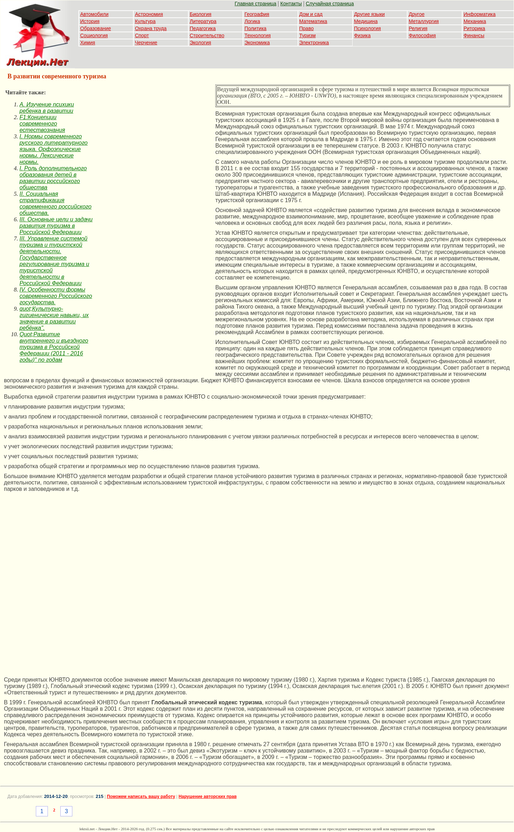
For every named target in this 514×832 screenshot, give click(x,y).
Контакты (291, 3)
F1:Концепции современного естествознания (42, 123)
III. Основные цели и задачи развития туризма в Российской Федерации (56, 225)
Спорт (142, 35)
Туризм (307, 35)
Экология (200, 42)
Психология (367, 28)
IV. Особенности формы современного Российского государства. (56, 296)
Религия (418, 28)
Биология (200, 14)
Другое (416, 14)
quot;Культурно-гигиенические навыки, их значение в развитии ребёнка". (54, 318)
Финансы (474, 35)
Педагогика (203, 28)
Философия (422, 35)
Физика (362, 35)
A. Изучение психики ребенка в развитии (47, 107)
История (89, 21)
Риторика (474, 28)
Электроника (314, 42)
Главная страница (256, 3)
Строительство (207, 35)
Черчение (146, 42)
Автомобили (94, 14)
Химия (87, 42)
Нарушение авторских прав (208, 796)
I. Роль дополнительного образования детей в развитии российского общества (53, 177)
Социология (94, 35)
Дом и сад (311, 14)
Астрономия (149, 14)
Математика (313, 21)
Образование (95, 28)
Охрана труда (150, 28)
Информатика (480, 14)
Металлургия (424, 21)
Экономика (257, 42)
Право (306, 28)
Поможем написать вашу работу (141, 796)
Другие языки (369, 14)
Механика (475, 21)
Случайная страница (330, 3)
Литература (203, 21)
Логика (252, 21)
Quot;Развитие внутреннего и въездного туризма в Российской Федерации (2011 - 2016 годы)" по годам (54, 347)
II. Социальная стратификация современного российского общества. (56, 203)
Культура (145, 21)
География (256, 14)
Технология (257, 35)
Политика (255, 28)
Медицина (366, 21)
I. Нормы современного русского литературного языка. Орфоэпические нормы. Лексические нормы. (54, 149)
